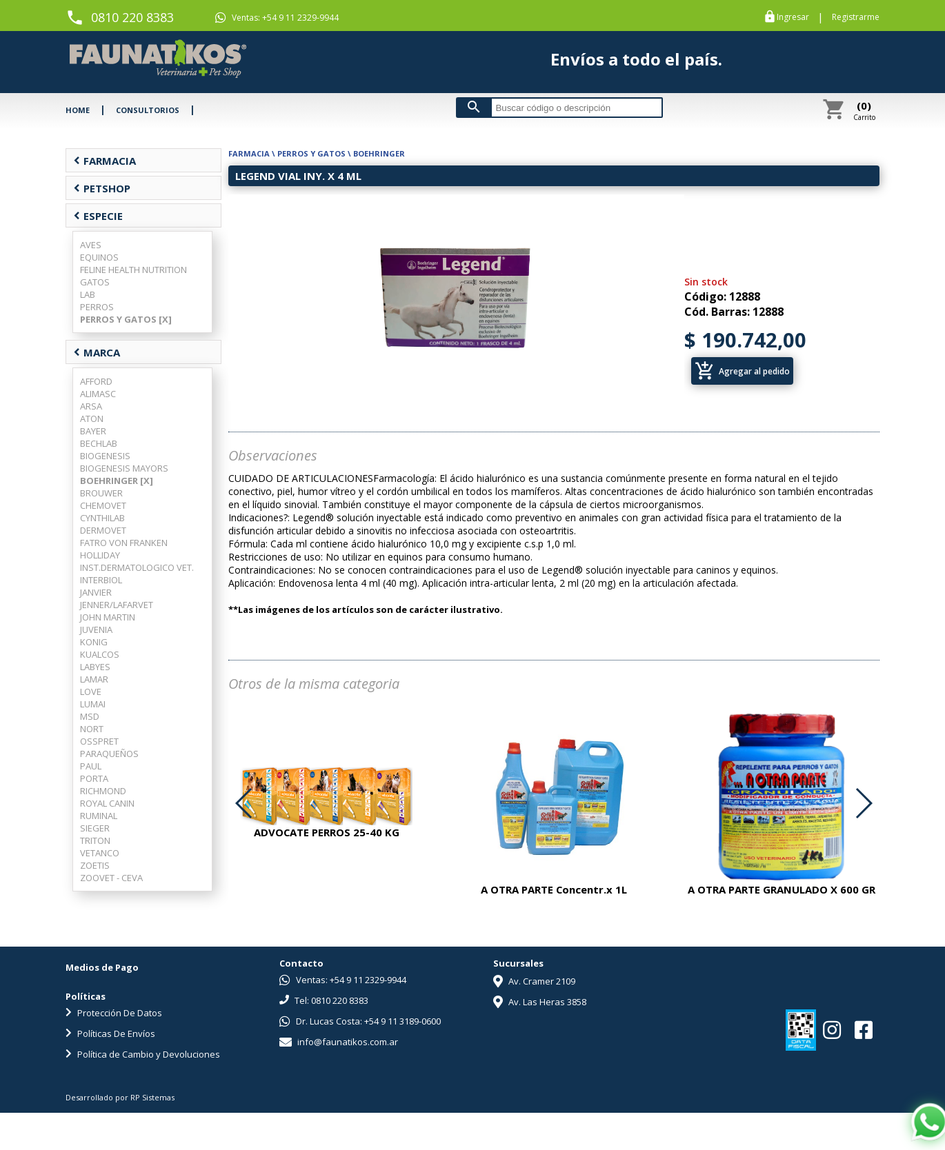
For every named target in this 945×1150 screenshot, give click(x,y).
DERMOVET (103, 530)
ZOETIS (95, 865)
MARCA (96, 352)
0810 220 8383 (132, 17)
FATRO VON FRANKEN (124, 542)
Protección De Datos (114, 1013)
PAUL (90, 766)
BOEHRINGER (379, 153)
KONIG (94, 642)
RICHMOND (103, 791)
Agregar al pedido (742, 371)
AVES (90, 245)
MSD (89, 716)
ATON (91, 418)
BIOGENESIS (105, 456)
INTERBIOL (101, 580)
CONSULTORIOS (147, 110)
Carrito (864, 110)
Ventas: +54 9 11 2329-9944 (277, 17)
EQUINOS (99, 257)
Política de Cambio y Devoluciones (143, 1054)
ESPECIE (98, 216)
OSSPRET (99, 741)
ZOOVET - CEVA (111, 877)
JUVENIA (96, 629)
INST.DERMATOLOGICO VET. (137, 567)
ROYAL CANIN (107, 803)
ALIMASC (98, 393)
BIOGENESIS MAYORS (124, 468)
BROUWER (101, 493)
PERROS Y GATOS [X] (126, 319)
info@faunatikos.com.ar (338, 1042)
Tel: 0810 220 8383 (323, 1000)
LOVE (90, 691)
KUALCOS (99, 654)
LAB (87, 294)
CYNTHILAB (102, 518)
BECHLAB (98, 443)
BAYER (93, 431)
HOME (78, 110)
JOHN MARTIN (107, 617)
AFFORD (96, 381)
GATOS (95, 282)
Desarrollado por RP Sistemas (120, 1097)
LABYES (95, 666)
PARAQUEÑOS (109, 753)
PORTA (94, 778)
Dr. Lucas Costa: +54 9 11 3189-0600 (360, 1021)
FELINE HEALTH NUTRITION (133, 269)
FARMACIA (104, 161)
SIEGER (95, 828)
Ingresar (793, 17)
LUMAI (93, 704)
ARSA (91, 406)
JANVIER (96, 592)
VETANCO (99, 853)
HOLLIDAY (100, 555)
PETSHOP (101, 188)
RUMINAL (98, 815)
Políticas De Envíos (110, 1033)
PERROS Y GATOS (311, 153)
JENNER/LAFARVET (116, 604)
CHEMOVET (103, 505)
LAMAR (94, 679)
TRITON (95, 840)
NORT (91, 729)
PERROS (97, 307)
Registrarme (855, 17)
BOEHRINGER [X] (116, 480)
